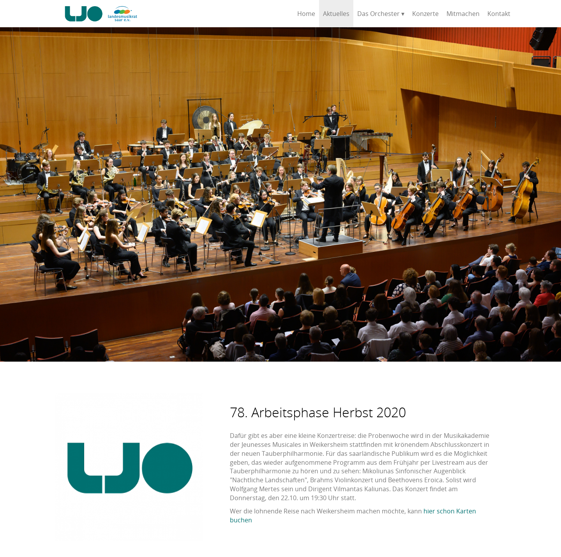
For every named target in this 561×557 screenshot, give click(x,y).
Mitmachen (463, 13)
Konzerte (425, 13)
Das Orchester (378, 13)
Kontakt (498, 13)
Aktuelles (336, 13)
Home (306, 13)
